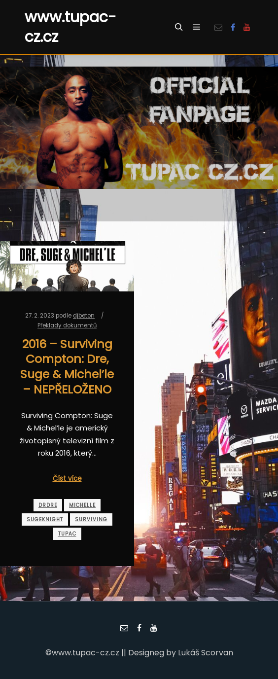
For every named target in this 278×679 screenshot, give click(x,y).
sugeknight (45, 519)
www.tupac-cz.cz (70, 27)
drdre (47, 505)
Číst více (67, 478)
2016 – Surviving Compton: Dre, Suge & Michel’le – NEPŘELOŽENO (67, 366)
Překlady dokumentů (67, 325)
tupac (67, 533)
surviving (91, 519)
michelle (82, 505)
